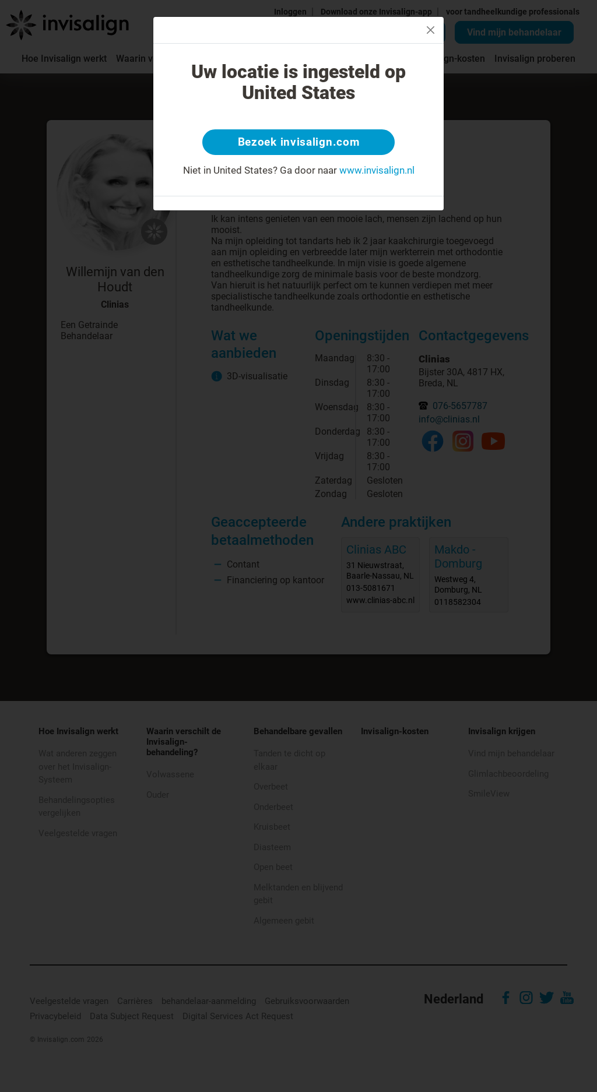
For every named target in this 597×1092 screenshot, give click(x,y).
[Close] (430, 30)
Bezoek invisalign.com (298, 143)
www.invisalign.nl (377, 171)
